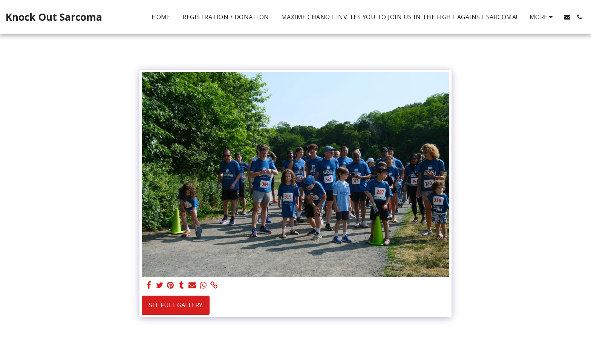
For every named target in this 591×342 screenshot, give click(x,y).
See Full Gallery (175, 305)
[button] (567, 17)
